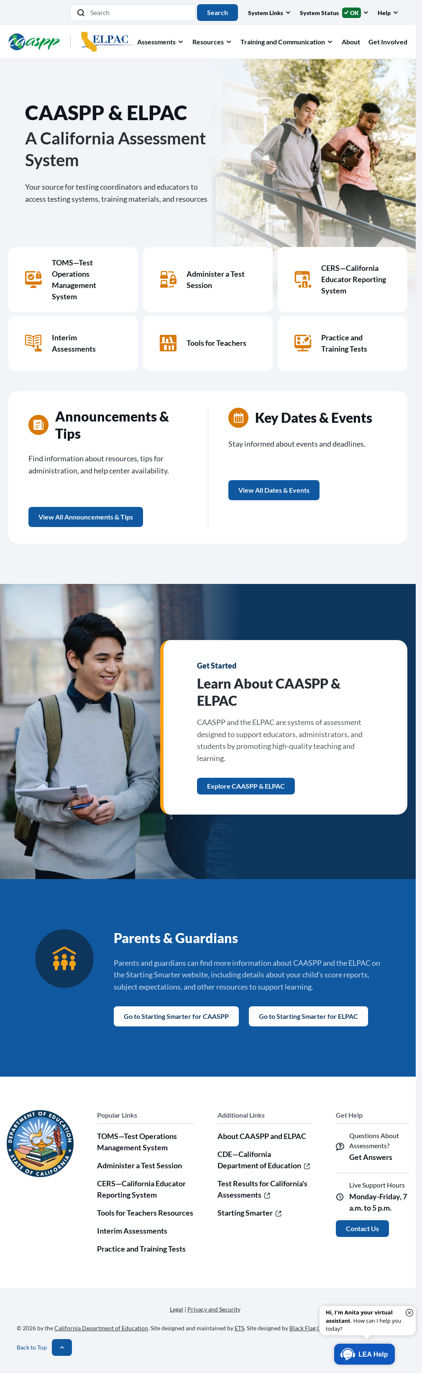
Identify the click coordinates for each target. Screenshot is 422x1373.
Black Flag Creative (314, 1328)
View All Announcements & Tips (85, 517)
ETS (239, 1328)
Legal (176, 1309)
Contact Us (362, 1228)
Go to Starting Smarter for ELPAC (308, 1016)
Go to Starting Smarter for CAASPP (176, 1016)
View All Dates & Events (273, 490)
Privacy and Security (213, 1309)
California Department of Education (101, 1328)
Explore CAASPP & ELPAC (246, 786)
